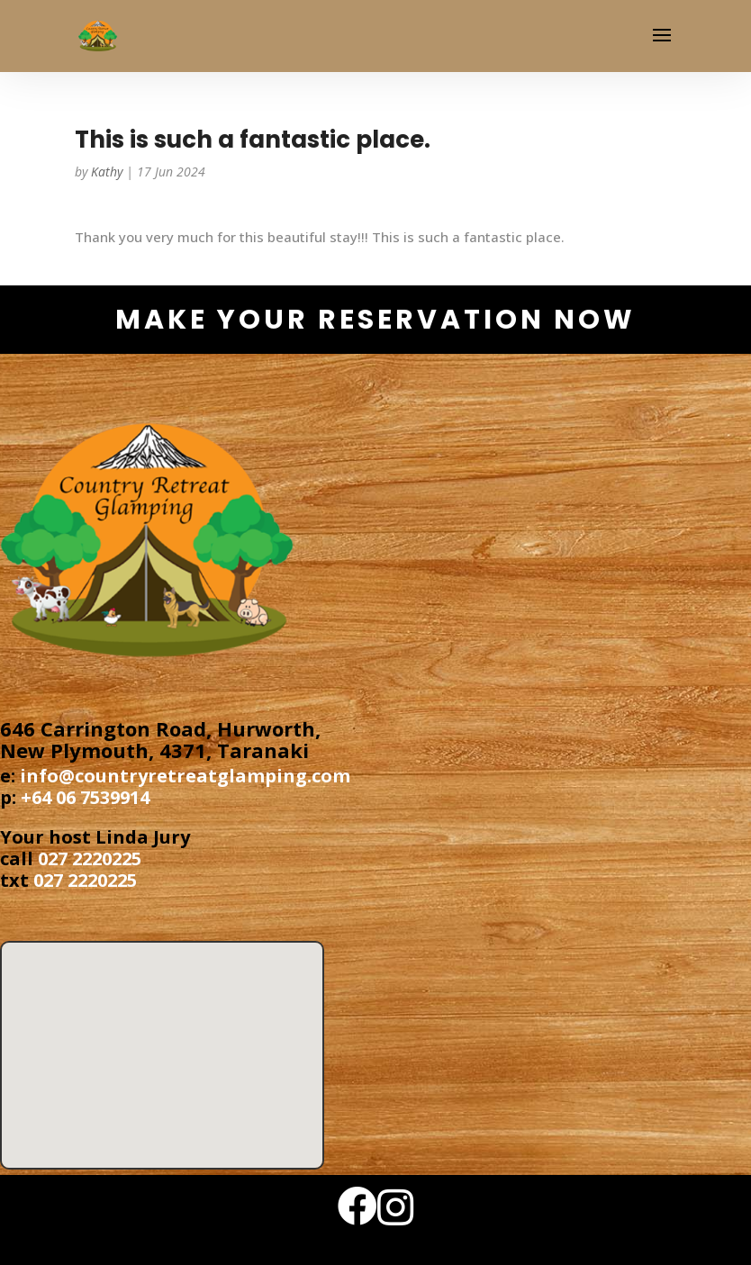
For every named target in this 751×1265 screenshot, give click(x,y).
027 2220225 (89, 858)
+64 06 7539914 (85, 797)
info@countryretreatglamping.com (185, 776)
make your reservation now (375, 320)
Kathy (106, 171)
